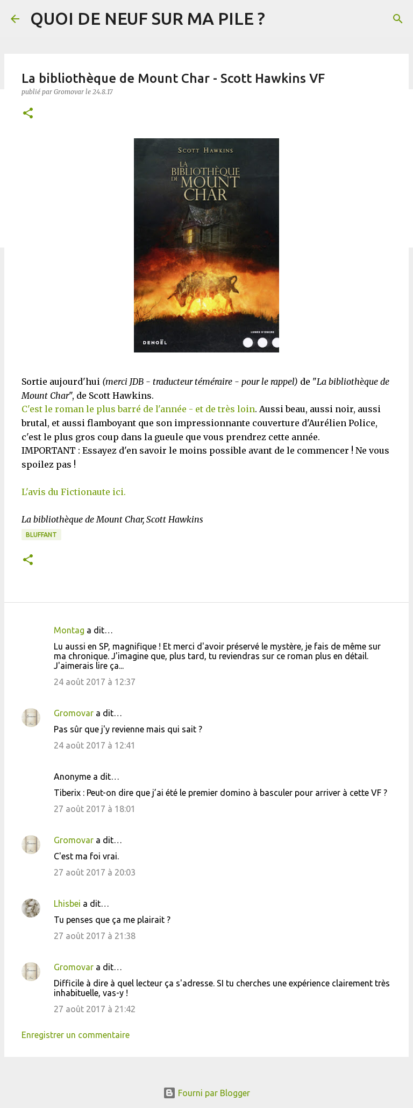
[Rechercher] (397, 19)
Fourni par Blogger (206, 1093)
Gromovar (74, 713)
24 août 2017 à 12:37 (95, 682)
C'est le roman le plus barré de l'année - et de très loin (138, 409)
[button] (28, 114)
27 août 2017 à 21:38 (95, 936)
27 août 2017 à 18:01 (95, 809)
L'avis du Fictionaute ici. (74, 491)
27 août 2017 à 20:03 (95, 872)
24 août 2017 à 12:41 (95, 745)
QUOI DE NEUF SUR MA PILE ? (147, 18)
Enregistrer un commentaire (76, 1035)
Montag (69, 630)
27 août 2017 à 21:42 (95, 1009)
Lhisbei (67, 903)
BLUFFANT (41, 534)
